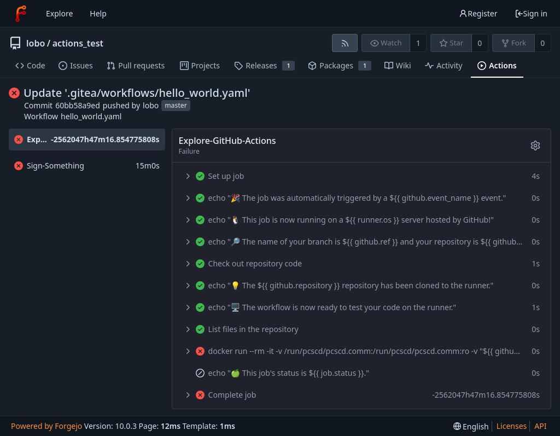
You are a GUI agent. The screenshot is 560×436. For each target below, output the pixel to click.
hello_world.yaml (91, 116)
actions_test (77, 43)
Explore (59, 13)
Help (98, 13)
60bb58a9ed (77, 105)
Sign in (531, 13)
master (176, 105)
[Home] (20, 14)
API (540, 426)
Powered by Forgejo (46, 426)
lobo (35, 43)
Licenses (512, 426)
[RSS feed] (345, 43)
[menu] (471, 426)
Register (478, 13)
